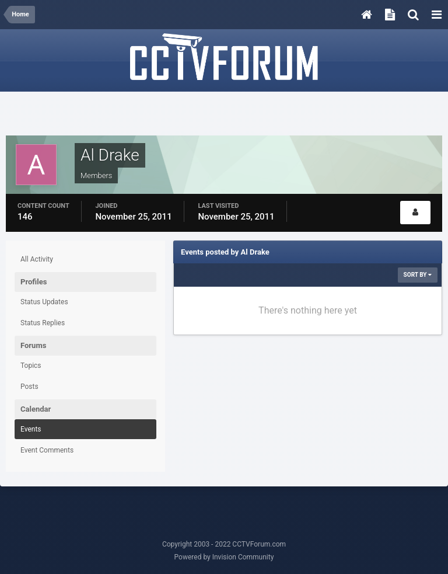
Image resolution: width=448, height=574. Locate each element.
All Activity (36, 259)
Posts (29, 386)
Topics (30, 365)
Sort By (418, 275)
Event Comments (47, 450)
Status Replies (42, 323)
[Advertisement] (224, 115)
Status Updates (44, 302)
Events (30, 429)
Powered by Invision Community (224, 557)
